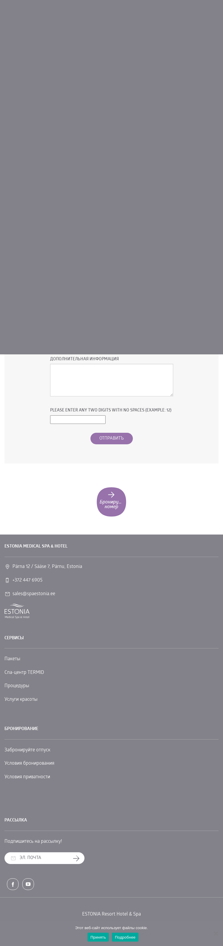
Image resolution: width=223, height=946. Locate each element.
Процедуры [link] (16, 686)
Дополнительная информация (84, 359)
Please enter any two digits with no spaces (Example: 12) (110, 410)
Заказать (78, 858)
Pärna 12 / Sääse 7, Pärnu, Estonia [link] (47, 566)
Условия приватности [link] (27, 777)
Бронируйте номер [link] (113, 499)
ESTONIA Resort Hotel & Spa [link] (111, 914)
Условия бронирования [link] (29, 763)
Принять (98, 937)
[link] (17, 611)
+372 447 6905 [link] (27, 580)
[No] (216, 933)
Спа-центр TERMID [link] (24, 672)
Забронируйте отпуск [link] (27, 750)
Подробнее (125, 937)
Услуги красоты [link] (20, 699)
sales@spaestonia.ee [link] (33, 594)
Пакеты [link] (12, 659)
